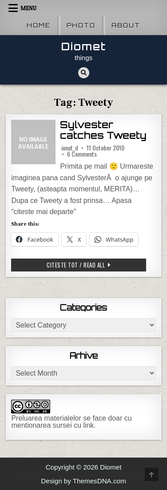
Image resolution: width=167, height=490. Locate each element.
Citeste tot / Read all (89, 265)
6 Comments (82, 154)
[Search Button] (83, 72)
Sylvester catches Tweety (103, 130)
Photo (81, 25)
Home (39, 25)
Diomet (83, 46)
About (125, 25)
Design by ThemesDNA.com (83, 481)
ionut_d (69, 148)
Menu (28, 8)
